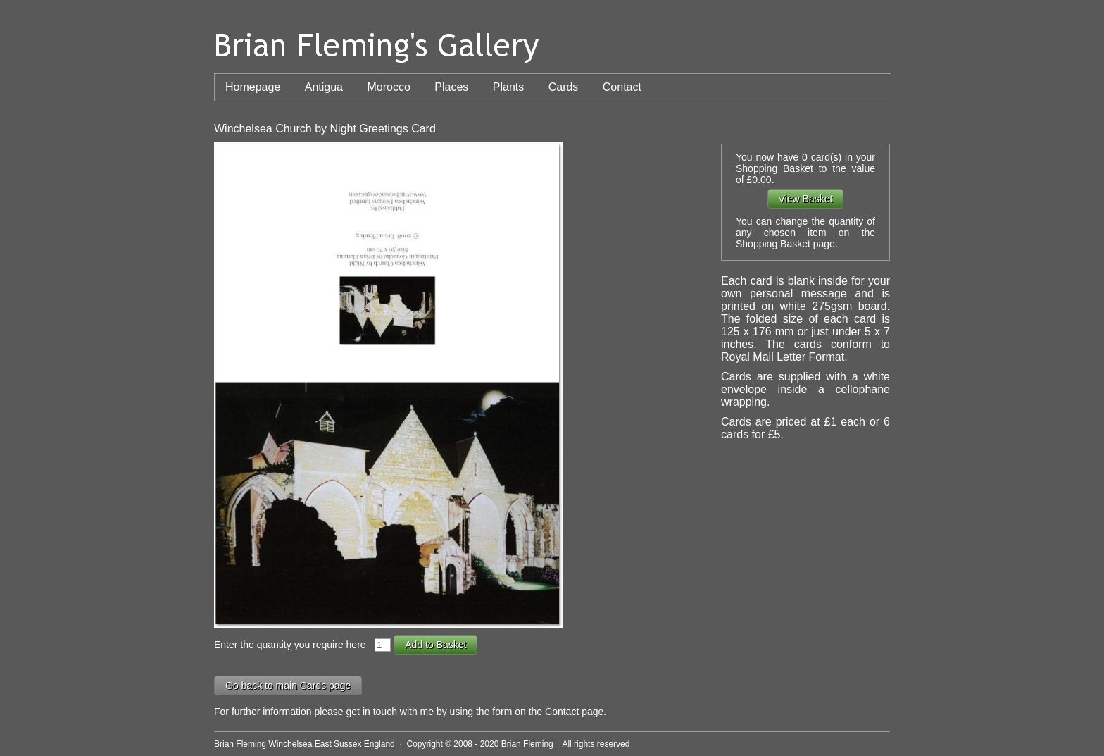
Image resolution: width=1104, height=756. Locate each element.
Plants (508, 87)
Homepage (252, 87)
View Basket (806, 198)
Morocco (388, 87)
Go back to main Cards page (288, 685)
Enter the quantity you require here (292, 644)
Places (451, 87)
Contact (622, 87)
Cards (563, 87)
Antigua (324, 87)
